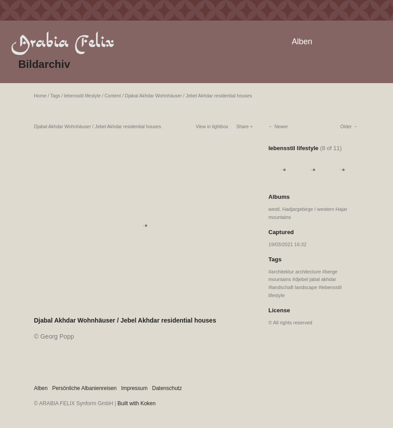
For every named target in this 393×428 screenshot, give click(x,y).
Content (113, 95)
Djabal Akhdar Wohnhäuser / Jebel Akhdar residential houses (188, 95)
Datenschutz (167, 388)
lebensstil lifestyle (82, 95)
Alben (302, 41)
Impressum (134, 388)
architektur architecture (296, 271)
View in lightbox (212, 126)
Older (346, 126)
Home (40, 95)
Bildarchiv (44, 64)
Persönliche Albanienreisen (84, 388)
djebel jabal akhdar (315, 279)
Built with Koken (136, 403)
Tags (55, 95)
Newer (281, 126)
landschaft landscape (294, 287)
